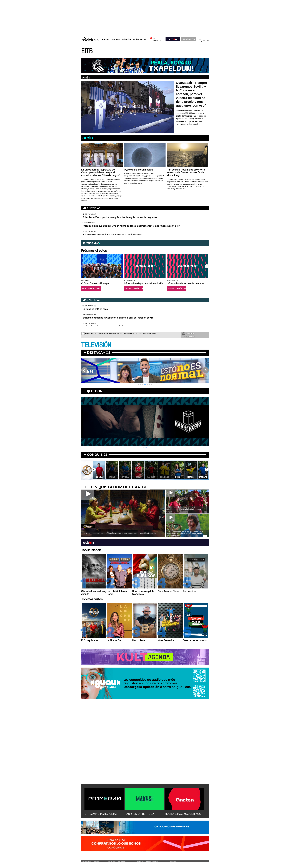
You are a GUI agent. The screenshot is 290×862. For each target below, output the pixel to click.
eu (204, 41)
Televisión (126, 39)
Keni (138, 477)
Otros (143, 39)
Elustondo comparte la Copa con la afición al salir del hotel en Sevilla (117, 317)
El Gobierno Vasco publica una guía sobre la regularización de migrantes (119, 217)
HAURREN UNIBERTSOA (139, 814)
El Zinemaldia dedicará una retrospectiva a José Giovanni (111, 234)
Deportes (115, 39)
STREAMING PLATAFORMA (100, 814)
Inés (177, 477)
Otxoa (125, 477)
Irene (112, 477)
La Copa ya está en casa (95, 309)
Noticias (105, 39)
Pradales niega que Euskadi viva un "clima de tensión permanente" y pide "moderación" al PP (131, 226)
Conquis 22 (97, 455)
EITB (86, 51)
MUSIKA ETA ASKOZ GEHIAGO (183, 814)
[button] (207, 266)
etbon (96, 391)
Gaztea (155, 861)
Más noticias (91, 208)
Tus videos (188, 336)
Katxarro (203, 477)
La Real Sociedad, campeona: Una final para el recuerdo (111, 326)
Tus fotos (188, 333)
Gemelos (164, 477)
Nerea (190, 477)
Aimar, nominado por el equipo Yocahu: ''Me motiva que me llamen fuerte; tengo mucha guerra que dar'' (185, 534)
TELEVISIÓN (96, 345)
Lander (151, 477)
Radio (136, 39)
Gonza (99, 477)
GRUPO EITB (189, 39)
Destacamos (98, 352)
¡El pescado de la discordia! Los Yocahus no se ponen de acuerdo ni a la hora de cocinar (186, 508)
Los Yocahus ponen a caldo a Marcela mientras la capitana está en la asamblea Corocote (119, 533)
